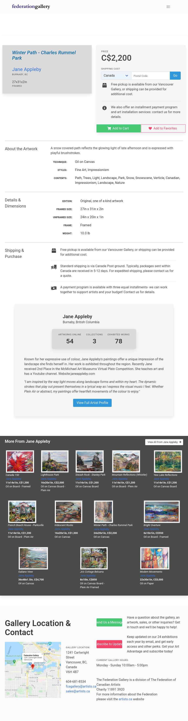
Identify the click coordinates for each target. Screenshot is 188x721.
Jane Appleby (26, 69)
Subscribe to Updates (109, 644)
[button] (168, 7)
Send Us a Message (109, 622)
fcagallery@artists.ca (81, 686)
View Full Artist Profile (92, 403)
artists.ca (125, 699)
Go (175, 75)
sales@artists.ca (78, 691)
